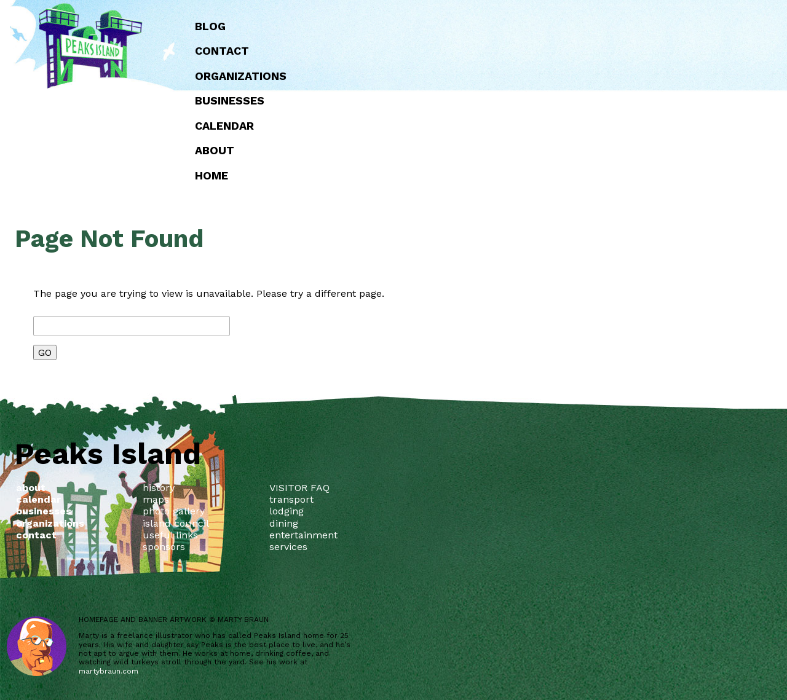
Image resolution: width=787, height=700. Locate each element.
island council (176, 523)
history (159, 488)
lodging (286, 511)
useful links (170, 535)
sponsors (164, 547)
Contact (466, 50)
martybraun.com (108, 671)
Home (455, 175)
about (458, 150)
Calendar (468, 125)
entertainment (303, 535)
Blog (454, 26)
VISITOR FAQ (299, 488)
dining (283, 523)
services (288, 547)
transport (291, 499)
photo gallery (174, 511)
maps (156, 499)
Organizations (485, 75)
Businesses (473, 100)
